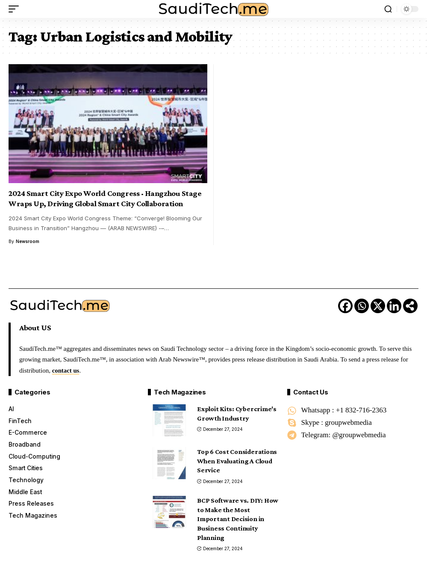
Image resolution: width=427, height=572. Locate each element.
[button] (16, 9)
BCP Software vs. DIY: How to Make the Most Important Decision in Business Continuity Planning (237, 519)
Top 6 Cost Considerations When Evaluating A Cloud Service (237, 461)
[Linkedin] (394, 306)
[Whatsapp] (361, 306)
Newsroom (27, 241)
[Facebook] (345, 306)
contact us (66, 370)
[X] (378, 306)
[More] (410, 306)
